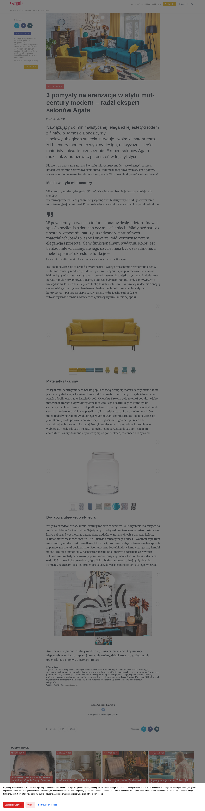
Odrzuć (30, 805)
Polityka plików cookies (47, 805)
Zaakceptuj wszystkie (13, 805)
